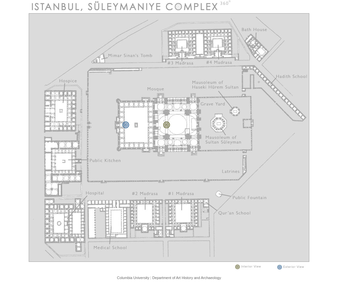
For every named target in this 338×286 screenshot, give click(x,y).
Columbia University (133, 278)
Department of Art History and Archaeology (186, 278)
